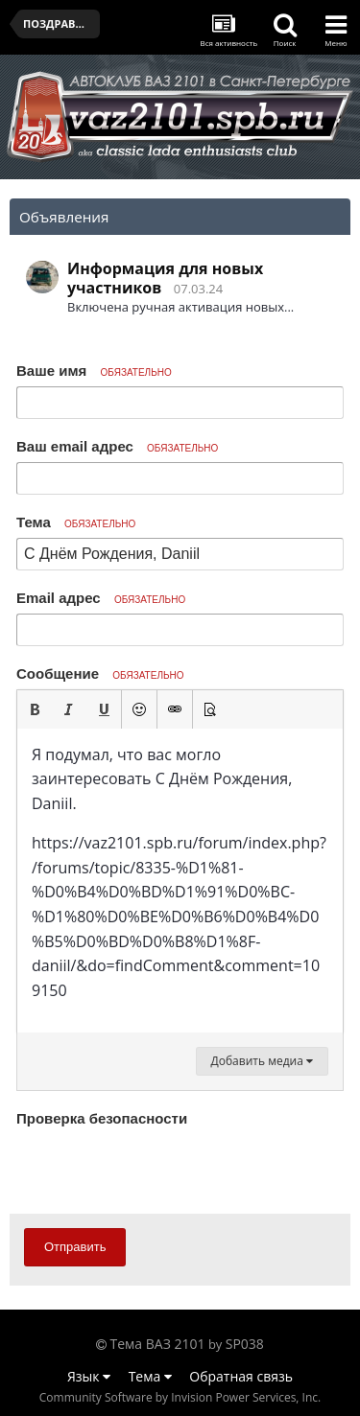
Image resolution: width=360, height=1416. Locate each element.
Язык (88, 1376)
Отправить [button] (75, 1247)
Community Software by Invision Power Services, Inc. (180, 1397)
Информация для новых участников (165, 278)
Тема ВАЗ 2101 (157, 1344)
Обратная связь (241, 1376)
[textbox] (180, 881)
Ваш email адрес (117, 446)
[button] (34, 709)
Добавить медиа (262, 1061)
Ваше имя (94, 370)
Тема (75, 522)
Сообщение (100, 673)
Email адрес (100, 598)
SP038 (245, 1344)
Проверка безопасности (101, 1118)
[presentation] (162, 1169)
